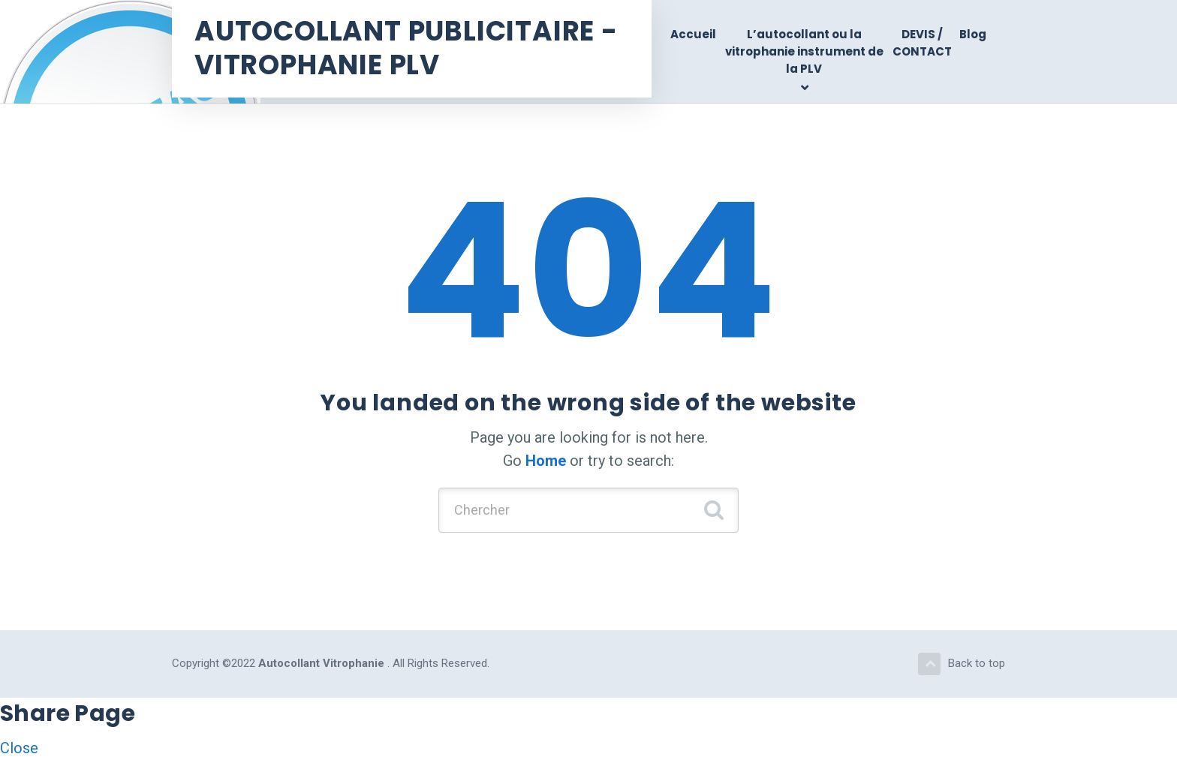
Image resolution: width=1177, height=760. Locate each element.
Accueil (693, 34)
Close (19, 748)
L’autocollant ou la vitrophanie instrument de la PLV (804, 51)
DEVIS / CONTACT (922, 42)
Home (545, 461)
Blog (972, 34)
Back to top (961, 664)
